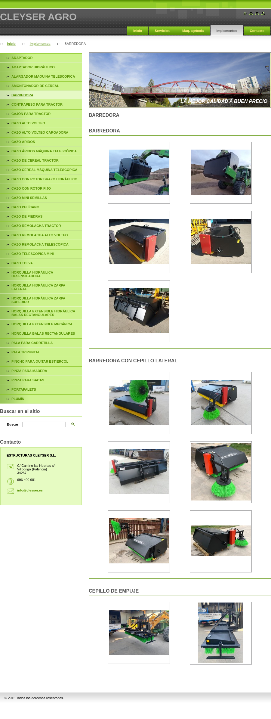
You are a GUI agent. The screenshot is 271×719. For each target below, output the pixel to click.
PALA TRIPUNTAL (25, 352)
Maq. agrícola (193, 31)
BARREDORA (22, 95)
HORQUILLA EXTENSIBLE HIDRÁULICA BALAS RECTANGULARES (43, 313)
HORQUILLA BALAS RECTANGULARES (43, 333)
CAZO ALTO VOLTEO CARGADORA (39, 132)
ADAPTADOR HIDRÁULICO (33, 67)
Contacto (257, 31)
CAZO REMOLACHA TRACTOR (36, 226)
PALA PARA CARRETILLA (32, 343)
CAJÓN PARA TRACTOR (31, 114)
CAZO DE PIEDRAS (26, 216)
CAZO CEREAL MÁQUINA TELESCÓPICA (44, 170)
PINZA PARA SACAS (27, 380)
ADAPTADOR (22, 58)
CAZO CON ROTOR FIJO (31, 188)
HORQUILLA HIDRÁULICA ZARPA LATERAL (38, 287)
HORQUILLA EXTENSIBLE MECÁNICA (41, 324)
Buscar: (13, 424)
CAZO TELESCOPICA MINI (32, 254)
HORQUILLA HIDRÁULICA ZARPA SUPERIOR (38, 300)
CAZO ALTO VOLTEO (28, 123)
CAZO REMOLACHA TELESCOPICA (40, 244)
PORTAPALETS (23, 389)
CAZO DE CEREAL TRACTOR (35, 160)
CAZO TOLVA (22, 263)
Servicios (162, 31)
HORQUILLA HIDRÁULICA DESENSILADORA (32, 274)
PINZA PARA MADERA (29, 371)
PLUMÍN (17, 399)
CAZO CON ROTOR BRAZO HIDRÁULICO (44, 179)
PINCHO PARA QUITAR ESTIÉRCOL (39, 361)
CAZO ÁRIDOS (23, 142)
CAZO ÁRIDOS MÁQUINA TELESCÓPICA (44, 151)
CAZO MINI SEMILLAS (29, 198)
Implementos (227, 31)
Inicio (137, 31)
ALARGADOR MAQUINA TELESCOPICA (43, 76)
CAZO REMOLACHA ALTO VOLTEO (39, 235)
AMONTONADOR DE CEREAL (35, 86)
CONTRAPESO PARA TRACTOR (37, 104)
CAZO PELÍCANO (25, 207)
